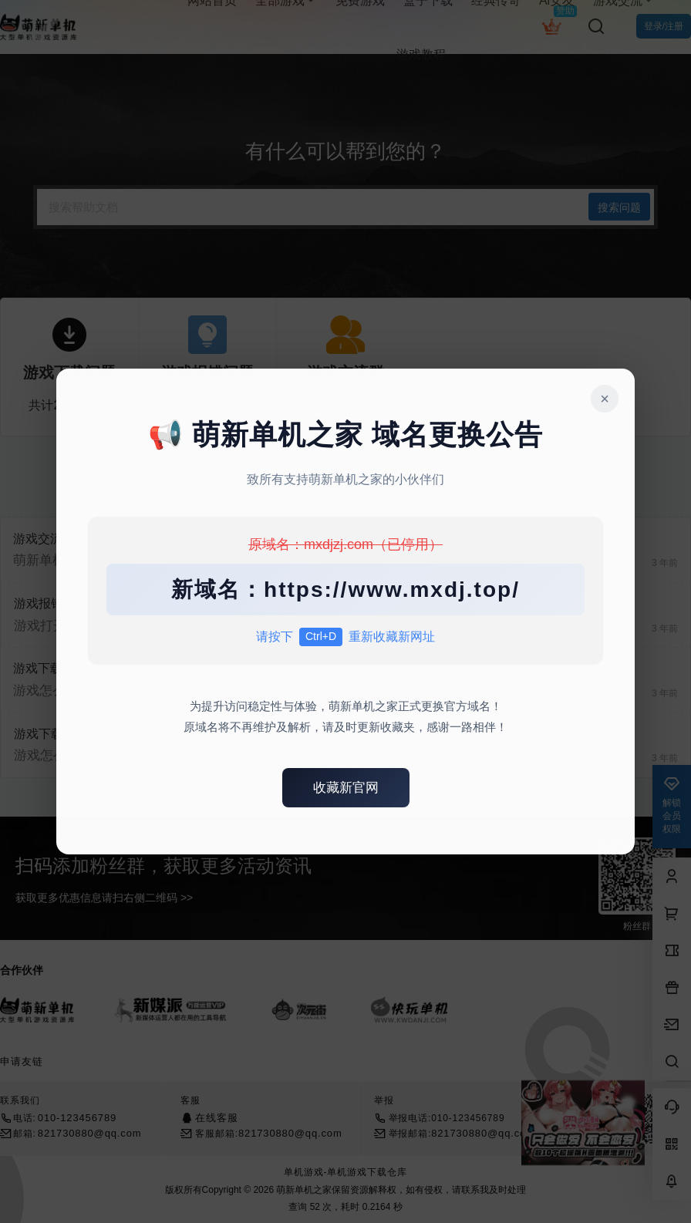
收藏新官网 (346, 787)
